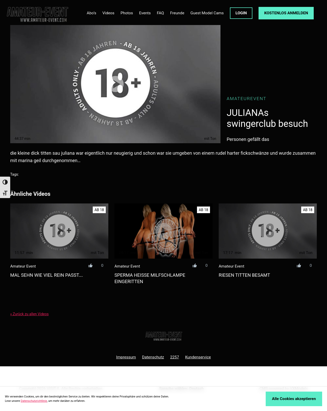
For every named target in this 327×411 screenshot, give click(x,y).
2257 (174, 357)
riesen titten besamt (244, 275)
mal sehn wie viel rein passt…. (46, 275)
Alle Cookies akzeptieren (294, 398)
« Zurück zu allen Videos (29, 314)
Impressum (126, 357)
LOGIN (241, 13)
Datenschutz (153, 357)
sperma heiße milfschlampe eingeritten (149, 278)
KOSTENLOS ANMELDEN (286, 13)
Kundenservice (198, 357)
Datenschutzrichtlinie (34, 401)
